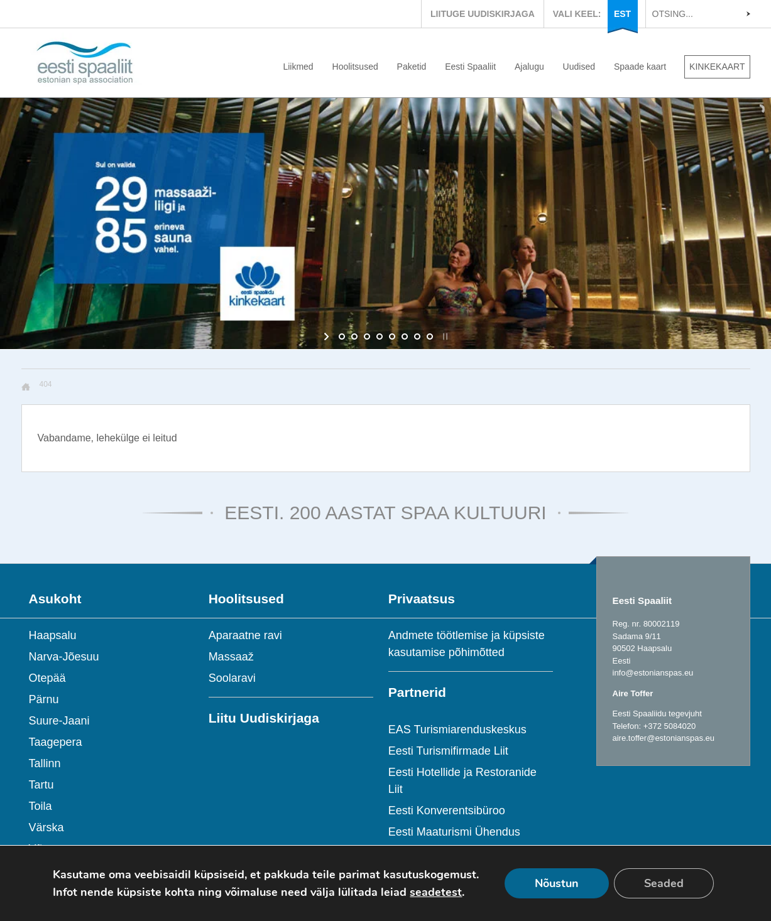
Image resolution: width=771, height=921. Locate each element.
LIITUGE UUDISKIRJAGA (482, 14)
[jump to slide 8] (430, 336)
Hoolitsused (355, 67)
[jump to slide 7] (417, 336)
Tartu (41, 784)
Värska (46, 827)
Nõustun (557, 883)
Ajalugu (529, 67)
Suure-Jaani (59, 720)
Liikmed (298, 67)
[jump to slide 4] (379, 336)
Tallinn (45, 763)
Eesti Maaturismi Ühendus (454, 832)
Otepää (47, 678)
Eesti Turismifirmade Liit (448, 751)
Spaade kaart (640, 67)
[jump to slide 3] (367, 336)
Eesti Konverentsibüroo (446, 810)
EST (622, 14)
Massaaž (231, 656)
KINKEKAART (717, 67)
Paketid (412, 67)
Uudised (579, 67)
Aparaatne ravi (245, 635)
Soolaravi (232, 678)
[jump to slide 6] (404, 336)
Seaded (664, 883)
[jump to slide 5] (392, 336)
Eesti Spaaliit (470, 67)
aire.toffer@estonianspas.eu (664, 738)
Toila (40, 806)
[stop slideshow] (444, 336)
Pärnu (44, 699)
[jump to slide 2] (354, 336)
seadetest (436, 892)
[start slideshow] (328, 336)
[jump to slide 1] (342, 336)
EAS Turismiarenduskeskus (457, 729)
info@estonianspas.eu (653, 672)
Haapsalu (53, 635)
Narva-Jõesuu (64, 656)
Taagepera (55, 742)
